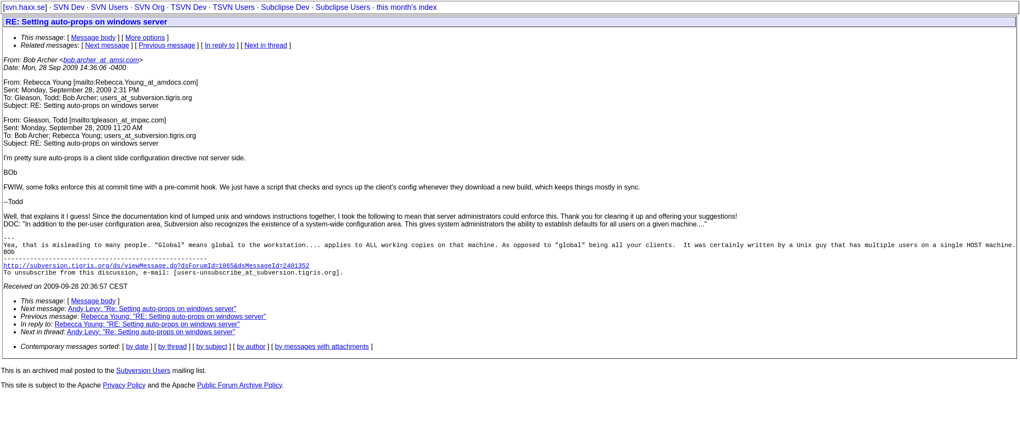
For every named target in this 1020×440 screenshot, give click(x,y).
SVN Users (109, 7)
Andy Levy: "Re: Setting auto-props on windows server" (152, 319)
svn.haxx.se (25, 7)
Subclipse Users (343, 7)
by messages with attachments (322, 357)
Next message (107, 45)
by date (137, 357)
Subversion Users (143, 381)
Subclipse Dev (285, 7)
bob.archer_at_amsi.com (101, 60)
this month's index (407, 7)
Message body (93, 37)
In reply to (220, 45)
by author (251, 357)
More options (145, 37)
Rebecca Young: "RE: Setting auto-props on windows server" (173, 326)
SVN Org (149, 7)
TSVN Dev (189, 7)
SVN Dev (68, 7)
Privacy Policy (124, 395)
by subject (211, 357)
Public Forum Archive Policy (239, 395)
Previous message (167, 45)
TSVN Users (234, 7)
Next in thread (265, 45)
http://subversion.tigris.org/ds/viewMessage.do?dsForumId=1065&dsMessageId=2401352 (156, 273)
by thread (172, 357)
